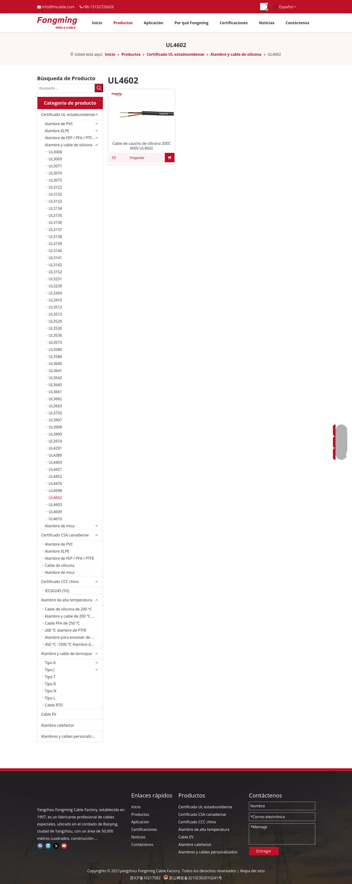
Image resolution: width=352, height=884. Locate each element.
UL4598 (55, 490)
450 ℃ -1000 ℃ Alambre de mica (73, 644)
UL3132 (55, 194)
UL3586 (55, 356)
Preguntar (126, 157)
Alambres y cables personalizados (70, 736)
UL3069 (55, 159)
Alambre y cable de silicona (69, 144)
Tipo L (50, 698)
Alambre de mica (60, 525)
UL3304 (55, 293)
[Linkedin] (48, 845)
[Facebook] (40, 845)
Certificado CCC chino (60, 581)
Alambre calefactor (57, 725)
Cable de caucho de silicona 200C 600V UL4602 (141, 146)
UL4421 (55, 469)
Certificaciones (144, 829)
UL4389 (55, 455)
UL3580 (55, 349)
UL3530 (55, 328)
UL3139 (55, 243)
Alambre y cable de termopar (66, 653)
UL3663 (55, 405)
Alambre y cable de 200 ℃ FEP (71, 616)
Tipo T (50, 676)
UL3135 (55, 215)
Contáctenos (142, 844)
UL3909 (55, 434)
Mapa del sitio (252, 870)
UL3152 (55, 271)
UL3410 (55, 300)
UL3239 (55, 286)
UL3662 (55, 398)
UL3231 (55, 278)
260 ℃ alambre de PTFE (65, 630)
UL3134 (55, 208)
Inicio (136, 806)
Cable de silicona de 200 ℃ (68, 609)
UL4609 (55, 511)
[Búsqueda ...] (66, 88)
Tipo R (50, 683)
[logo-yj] (41, 795)
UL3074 (55, 173)
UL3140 (55, 250)
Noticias (138, 837)
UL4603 (55, 504)
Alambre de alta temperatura (66, 600)
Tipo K (50, 662)
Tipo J (50, 669)
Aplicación (140, 822)
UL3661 (55, 391)
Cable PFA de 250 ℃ (62, 623)
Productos (140, 814)
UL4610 (55, 518)
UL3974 (55, 441)
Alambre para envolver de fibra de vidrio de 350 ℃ (74, 637)
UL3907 (55, 420)
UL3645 (55, 384)
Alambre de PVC (59, 123)
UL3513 (55, 314)
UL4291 (55, 448)
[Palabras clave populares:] (264, 7)
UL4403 (55, 462)
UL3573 (55, 342)
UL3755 (55, 413)
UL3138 (55, 236)
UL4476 (55, 483)
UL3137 (55, 229)
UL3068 (55, 152)
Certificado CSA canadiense (65, 535)
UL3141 (55, 257)
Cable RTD (54, 705)
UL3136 (55, 222)
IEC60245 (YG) (57, 590)
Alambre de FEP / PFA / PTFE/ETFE (74, 137)
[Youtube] (64, 845)
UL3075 (55, 180)
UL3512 (55, 307)
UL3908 (55, 427)
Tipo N (50, 691)
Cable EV (48, 714)
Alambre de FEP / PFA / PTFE (69, 558)
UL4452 (55, 476)
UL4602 (55, 497)
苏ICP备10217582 (145, 877)
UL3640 (55, 363)
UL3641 (55, 370)
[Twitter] (56, 845)
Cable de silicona (59, 565)
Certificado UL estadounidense (68, 114)
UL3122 (55, 187)
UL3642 (55, 377)
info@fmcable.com (58, 6)
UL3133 (55, 201)
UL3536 (55, 335)
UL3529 (55, 321)
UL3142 (55, 264)
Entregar (263, 851)
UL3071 (55, 166)
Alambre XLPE (57, 130)
